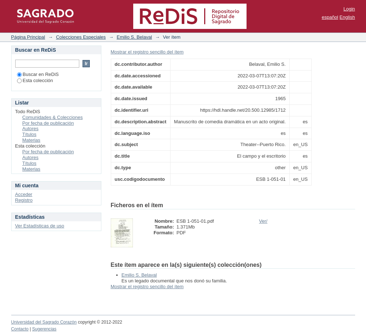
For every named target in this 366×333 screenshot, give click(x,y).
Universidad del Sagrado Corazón (44, 322)
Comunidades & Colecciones (52, 117)
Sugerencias (44, 329)
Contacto (20, 329)
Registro (24, 200)
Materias (31, 140)
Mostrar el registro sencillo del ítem (147, 52)
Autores (30, 128)
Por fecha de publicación (48, 123)
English (347, 17)
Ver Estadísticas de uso (39, 226)
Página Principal (28, 37)
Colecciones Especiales (81, 37)
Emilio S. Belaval (134, 37)
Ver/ (263, 221)
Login (349, 9)
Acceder (24, 194)
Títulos (29, 134)
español (330, 17)
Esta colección (35, 80)
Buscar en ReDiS (38, 74)
